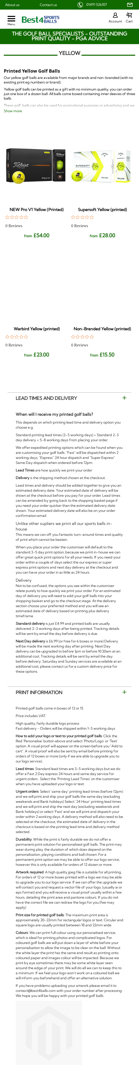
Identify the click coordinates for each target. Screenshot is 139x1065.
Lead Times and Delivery (46, 398)
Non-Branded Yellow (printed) (102, 328)
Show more (13, 111)
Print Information (39, 692)
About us (12, 5)
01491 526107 (96, 4)
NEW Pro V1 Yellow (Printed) (37, 209)
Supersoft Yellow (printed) (102, 209)
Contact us (48, 5)
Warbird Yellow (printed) (37, 328)
